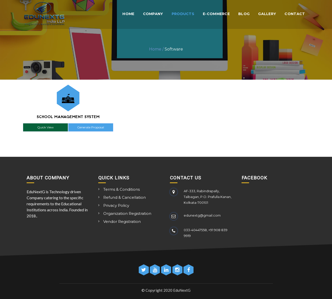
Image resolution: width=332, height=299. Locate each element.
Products (183, 14)
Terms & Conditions (121, 189)
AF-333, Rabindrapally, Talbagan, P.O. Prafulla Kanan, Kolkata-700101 (207, 197)
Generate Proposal (90, 127)
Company (153, 14)
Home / (156, 49)
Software (174, 49)
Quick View (45, 127)
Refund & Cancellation (124, 197)
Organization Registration (127, 213)
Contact (294, 14)
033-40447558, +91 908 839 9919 (205, 233)
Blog (244, 14)
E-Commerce (216, 14)
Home (128, 14)
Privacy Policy (116, 205)
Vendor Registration (122, 221)
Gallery (267, 14)
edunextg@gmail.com (202, 215)
